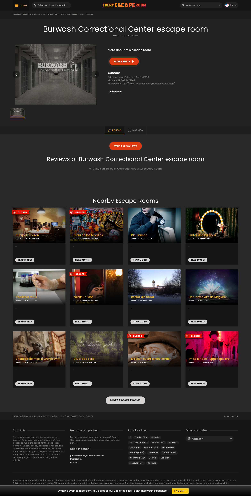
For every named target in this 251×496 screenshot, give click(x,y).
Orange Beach (169, 452)
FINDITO (144, 362)
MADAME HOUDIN (90, 238)
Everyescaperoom (22, 14)
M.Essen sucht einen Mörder (151, 359)
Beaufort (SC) (151, 447)
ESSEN (116, 35)
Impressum (76, 459)
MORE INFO (122, 61)
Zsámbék (153, 452)
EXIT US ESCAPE (32, 238)
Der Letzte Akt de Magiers (207, 297)
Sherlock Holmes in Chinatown (37, 359)
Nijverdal (155, 437)
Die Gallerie (139, 235)
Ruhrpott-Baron (27, 235)
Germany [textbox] (197, 438)
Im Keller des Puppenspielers (209, 359)
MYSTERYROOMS (205, 362)
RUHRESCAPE (31, 300)
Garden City (141, 437)
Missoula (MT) (136, 463)
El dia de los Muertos (88, 235)
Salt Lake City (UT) (139, 442)
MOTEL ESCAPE (130, 35)
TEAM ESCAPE (146, 238)
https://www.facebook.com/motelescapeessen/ (147, 83)
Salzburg (152, 463)
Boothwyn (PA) (137, 452)
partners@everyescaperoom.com (87, 455)
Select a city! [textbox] (193, 5)
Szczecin (173, 442)
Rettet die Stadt (142, 297)
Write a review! (125, 146)
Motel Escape (50, 14)
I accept (180, 490)
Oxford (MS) (168, 447)
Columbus (135, 447)
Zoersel (152, 457)
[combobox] (201, 5)
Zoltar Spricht (83, 297)
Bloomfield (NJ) (137, 457)
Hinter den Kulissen (202, 235)
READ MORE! (25, 259)
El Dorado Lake (84, 359)
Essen (37, 14)
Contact (74, 462)
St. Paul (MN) (158, 442)
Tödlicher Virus (26, 297)
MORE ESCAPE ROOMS (125, 400)
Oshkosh (165, 457)
